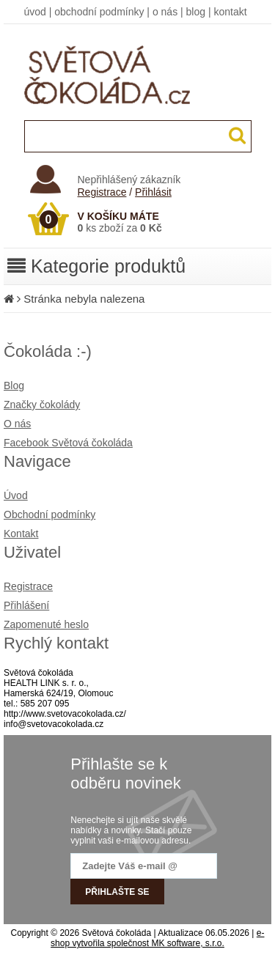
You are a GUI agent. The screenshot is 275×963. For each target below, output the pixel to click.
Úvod (16, 495)
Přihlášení (26, 605)
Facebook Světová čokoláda (68, 443)
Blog (14, 385)
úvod (35, 12)
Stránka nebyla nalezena (83, 298)
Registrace (102, 192)
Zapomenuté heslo (46, 624)
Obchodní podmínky (49, 514)
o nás (165, 12)
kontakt (229, 12)
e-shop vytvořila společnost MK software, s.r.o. (157, 938)
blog (195, 12)
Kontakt (21, 533)
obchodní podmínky (99, 12)
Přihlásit (153, 192)
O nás (17, 423)
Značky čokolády (42, 404)
